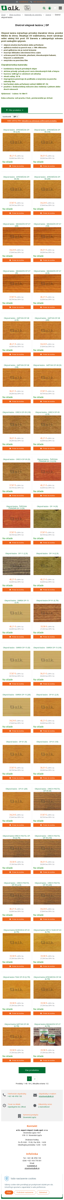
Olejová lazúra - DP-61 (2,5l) (47, 695)
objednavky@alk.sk (46, 1096)
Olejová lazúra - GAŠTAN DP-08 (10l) (16, 366)
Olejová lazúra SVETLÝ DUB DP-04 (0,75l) (47, 931)
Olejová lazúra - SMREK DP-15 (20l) (17, 695)
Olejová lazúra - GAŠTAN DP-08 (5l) (47, 365)
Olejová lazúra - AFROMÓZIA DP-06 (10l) (47, 131)
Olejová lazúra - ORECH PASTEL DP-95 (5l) (47, 790)
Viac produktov (32, 1070)
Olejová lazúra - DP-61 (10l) (47, 742)
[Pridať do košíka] (16, 166)
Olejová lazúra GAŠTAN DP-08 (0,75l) (17, 1025)
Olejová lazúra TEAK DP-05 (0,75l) (16, 977)
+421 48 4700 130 (39, 2)
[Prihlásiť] (49, 8)
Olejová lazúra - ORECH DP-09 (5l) (16, 459)
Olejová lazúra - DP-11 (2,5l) (16, 553)
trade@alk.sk (23, 2)
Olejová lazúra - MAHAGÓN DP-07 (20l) (16, 225)
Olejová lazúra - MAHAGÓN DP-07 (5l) (16, 272)
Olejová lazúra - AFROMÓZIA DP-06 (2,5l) (16, 131)
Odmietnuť (43, 1192)
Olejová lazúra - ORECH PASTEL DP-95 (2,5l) (16, 884)
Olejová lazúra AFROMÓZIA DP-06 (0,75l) (47, 978)
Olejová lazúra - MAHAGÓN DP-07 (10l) (47, 225)
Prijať (9, 1192)
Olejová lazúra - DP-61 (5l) (16, 742)
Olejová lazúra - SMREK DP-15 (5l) (16, 648)
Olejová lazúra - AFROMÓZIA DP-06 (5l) (16, 178)
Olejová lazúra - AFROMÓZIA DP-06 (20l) (47, 178)
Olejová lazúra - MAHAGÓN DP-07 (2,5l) (47, 272)
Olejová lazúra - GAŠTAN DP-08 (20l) (47, 319)
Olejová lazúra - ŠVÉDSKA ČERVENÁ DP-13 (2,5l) (47, 460)
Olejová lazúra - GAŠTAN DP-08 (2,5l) (16, 319)
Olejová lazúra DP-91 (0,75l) (47, 601)
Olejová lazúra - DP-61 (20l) (16, 789)
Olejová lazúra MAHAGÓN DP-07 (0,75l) (47, 1025)
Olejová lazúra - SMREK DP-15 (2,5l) (17, 601)
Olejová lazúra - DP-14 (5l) (47, 506)
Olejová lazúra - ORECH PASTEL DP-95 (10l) (47, 837)
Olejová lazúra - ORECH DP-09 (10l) (17, 412)
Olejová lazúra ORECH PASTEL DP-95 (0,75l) (16, 837)
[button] (44, 8)
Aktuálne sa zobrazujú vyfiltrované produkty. (39, 121)
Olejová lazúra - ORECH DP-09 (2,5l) (47, 413)
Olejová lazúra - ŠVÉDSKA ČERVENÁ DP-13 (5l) (16, 507)
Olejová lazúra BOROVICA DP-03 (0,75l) (17, 931)
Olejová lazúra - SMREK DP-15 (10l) (47, 648)
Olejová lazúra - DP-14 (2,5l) (47, 553)
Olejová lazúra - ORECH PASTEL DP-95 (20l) (47, 884)
